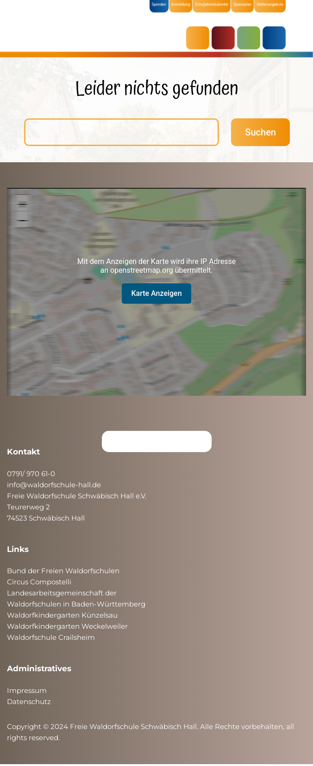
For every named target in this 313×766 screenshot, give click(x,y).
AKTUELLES (200, 37)
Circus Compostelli (39, 581)
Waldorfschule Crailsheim (51, 637)
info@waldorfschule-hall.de (54, 484)
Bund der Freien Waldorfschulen (63, 570)
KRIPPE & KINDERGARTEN (225, 37)
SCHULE (251, 37)
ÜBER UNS (276, 37)
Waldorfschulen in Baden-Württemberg (76, 604)
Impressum (27, 690)
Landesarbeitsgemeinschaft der (62, 592)
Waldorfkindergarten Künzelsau (62, 615)
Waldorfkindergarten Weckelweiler (67, 626)
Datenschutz (29, 701)
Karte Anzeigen (156, 293)
